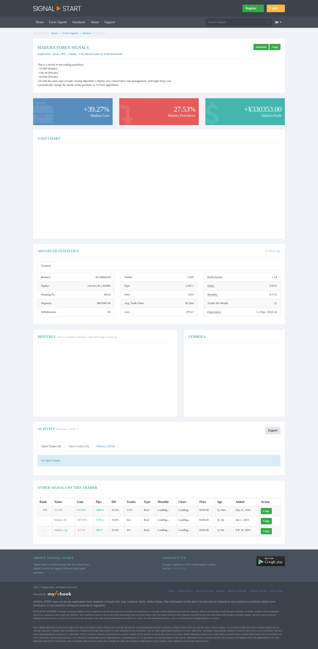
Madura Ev (60, 519)
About (95, 22)
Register (253, 8)
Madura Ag (60, 530)
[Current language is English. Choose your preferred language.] (278, 22)
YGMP (58, 510)
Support (109, 22)
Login (276, 8)
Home (40, 22)
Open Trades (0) (51, 446)
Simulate (261, 47)
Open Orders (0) (79, 446)
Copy (275, 47)
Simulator (78, 22)
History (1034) (106, 446)
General (46, 265)
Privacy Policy (185, 591)
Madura (86, 33)
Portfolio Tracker (258, 591)
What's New (276, 591)
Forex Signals (58, 22)
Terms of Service (205, 591)
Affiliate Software (236, 591)
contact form (178, 568)
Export (272, 430)
